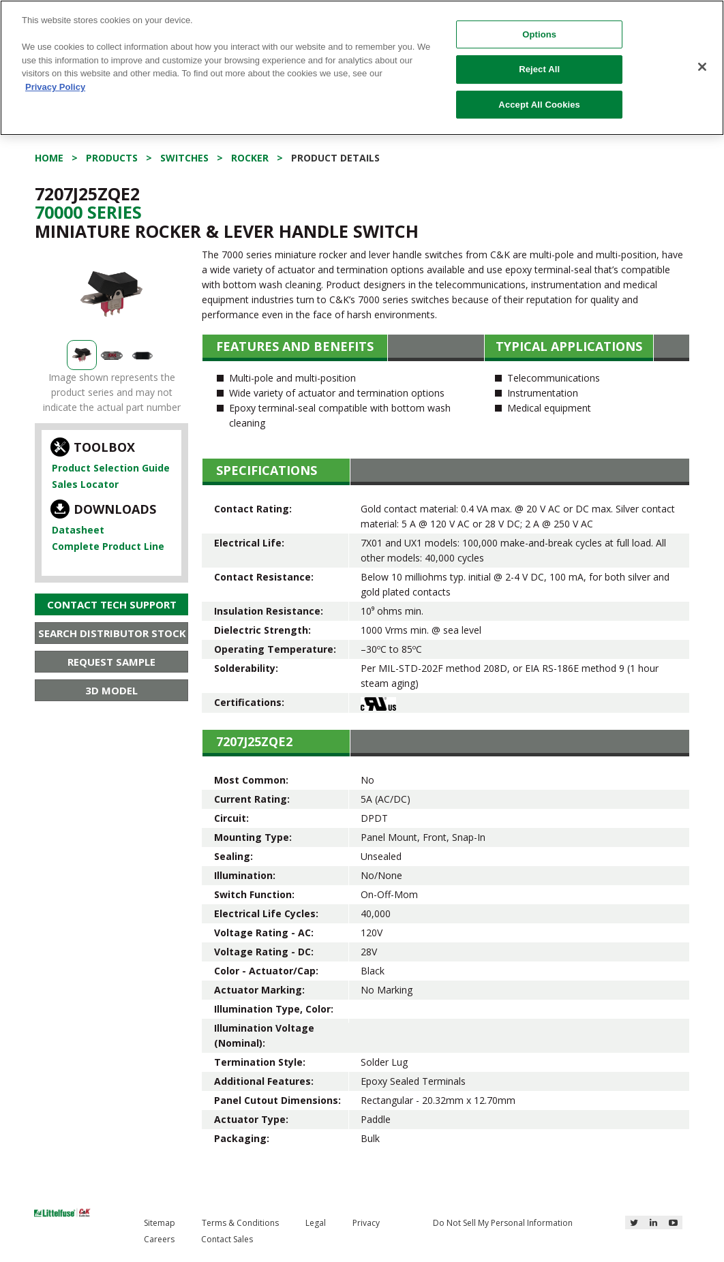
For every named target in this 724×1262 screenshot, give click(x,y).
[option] (111, 294)
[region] (362, 68)
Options (539, 34)
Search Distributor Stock (112, 633)
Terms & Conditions (240, 1223)
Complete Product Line (108, 546)
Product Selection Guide (111, 467)
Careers (159, 1239)
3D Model (111, 690)
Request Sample (111, 661)
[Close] (702, 67)
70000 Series (88, 212)
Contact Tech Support (112, 604)
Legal (315, 1223)
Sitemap (159, 1223)
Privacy (366, 1223)
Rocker (250, 157)
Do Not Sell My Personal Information (503, 1223)
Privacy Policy (55, 87)
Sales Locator (85, 484)
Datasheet (78, 529)
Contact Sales (227, 1239)
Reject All (539, 69)
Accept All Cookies (539, 104)
